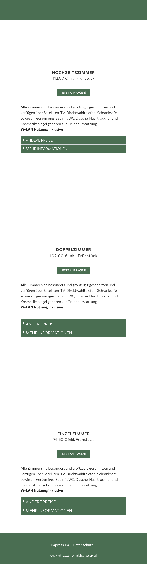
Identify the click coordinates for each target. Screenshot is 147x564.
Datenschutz (83, 545)
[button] (73, 140)
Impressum (60, 545)
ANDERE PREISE (39, 140)
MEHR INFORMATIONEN (46, 149)
